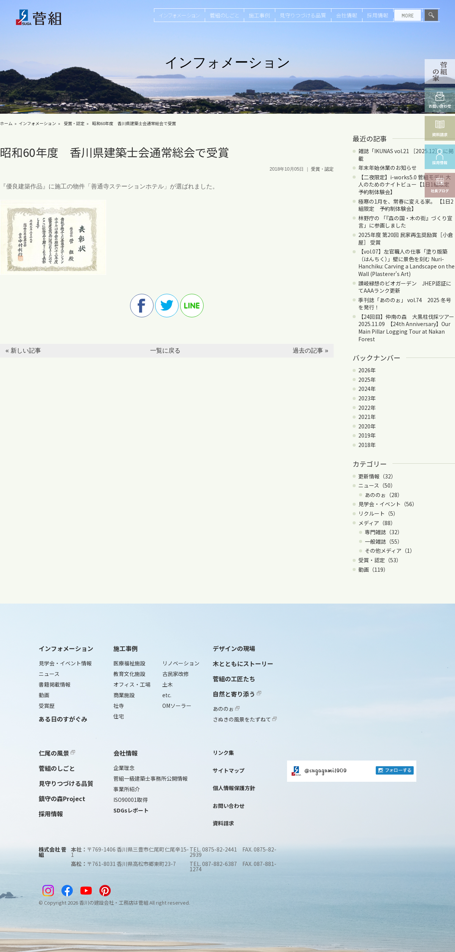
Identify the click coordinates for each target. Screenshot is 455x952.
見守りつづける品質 (303, 15)
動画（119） (373, 569)
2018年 (367, 445)
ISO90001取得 (130, 799)
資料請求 (223, 823)
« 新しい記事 (23, 350)
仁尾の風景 (57, 753)
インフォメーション (179, 15)
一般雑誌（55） (384, 541)
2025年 (367, 379)
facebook (142, 305)
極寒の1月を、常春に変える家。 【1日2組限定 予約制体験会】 (405, 205)
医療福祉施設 (129, 663)
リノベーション (180, 663)
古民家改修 (175, 674)
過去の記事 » (310, 350)
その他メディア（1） (390, 550)
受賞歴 (47, 705)
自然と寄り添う (237, 693)
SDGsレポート (131, 810)
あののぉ (226, 708)
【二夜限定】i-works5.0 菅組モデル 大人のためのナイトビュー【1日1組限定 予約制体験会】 (406, 184)
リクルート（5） (378, 513)
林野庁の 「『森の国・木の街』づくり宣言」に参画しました (405, 221)
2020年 (367, 426)
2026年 (367, 370)
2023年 (367, 398)
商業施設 (124, 695)
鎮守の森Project (62, 798)
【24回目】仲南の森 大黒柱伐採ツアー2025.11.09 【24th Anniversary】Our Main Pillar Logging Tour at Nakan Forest (406, 328)
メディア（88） (377, 523)
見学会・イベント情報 (65, 663)
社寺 (118, 705)
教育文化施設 (129, 674)
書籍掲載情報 (55, 684)
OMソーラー (176, 705)
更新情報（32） (377, 476)
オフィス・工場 (132, 684)
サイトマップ (229, 770)
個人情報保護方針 (234, 788)
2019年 (367, 435)
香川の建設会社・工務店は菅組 (113, 902)
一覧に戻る (165, 350)
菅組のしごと (224, 15)
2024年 (367, 388)
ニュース (49, 674)
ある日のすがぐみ (63, 718)
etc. (166, 695)
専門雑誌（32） (384, 532)
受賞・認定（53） (380, 560)
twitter (167, 305)
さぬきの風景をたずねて (245, 719)
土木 (167, 684)
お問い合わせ (229, 805)
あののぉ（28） (384, 495)
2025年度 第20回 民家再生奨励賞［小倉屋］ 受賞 (405, 238)
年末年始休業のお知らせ (387, 167)
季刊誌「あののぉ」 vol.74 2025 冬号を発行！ (404, 303)
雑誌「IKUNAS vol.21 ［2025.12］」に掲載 (405, 154)
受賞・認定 (74, 123)
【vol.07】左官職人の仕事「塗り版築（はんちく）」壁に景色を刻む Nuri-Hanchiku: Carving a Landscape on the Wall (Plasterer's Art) (406, 263)
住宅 (118, 716)
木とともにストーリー (243, 663)
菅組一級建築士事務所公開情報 (150, 778)
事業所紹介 (126, 789)
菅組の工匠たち (234, 678)
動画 (44, 695)
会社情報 (346, 15)
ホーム (6, 123)
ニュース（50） (377, 485)
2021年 (367, 416)
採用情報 (377, 15)
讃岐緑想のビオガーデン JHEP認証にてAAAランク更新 (404, 287)
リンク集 (223, 752)
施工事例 (259, 15)
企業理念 (124, 768)
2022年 (367, 407)
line (192, 305)
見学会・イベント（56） (387, 504)
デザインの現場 (234, 648)
